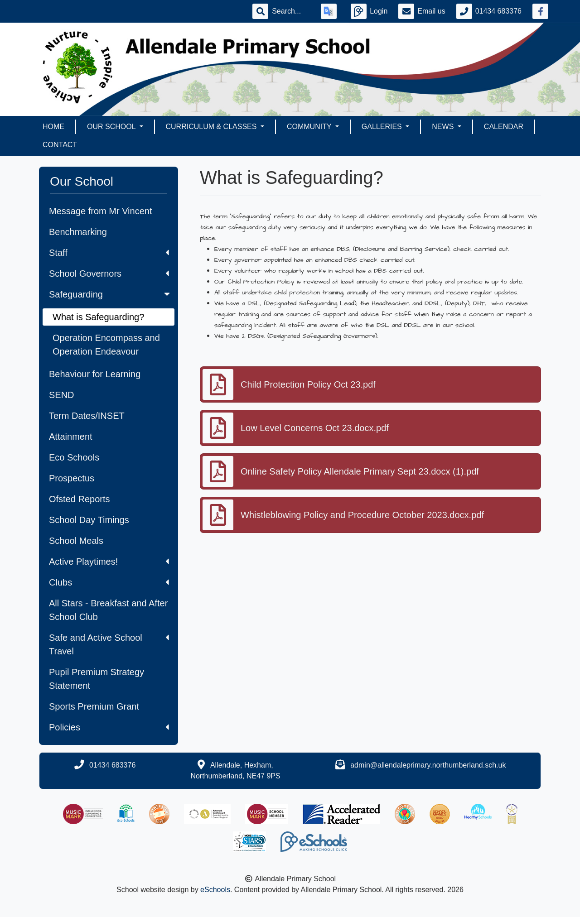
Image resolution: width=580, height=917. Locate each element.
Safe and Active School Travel (109, 644)
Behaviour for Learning (94, 374)
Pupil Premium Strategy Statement (96, 679)
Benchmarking (78, 232)
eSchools (215, 889)
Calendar (503, 126)
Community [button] (310, 126)
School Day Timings (89, 520)
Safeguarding (110, 294)
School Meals (76, 541)
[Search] (291, 11)
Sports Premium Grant (94, 706)
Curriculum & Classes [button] (212, 126)
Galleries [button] (383, 126)
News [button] (443, 126)
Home (53, 126)
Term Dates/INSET (87, 416)
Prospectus (71, 478)
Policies (109, 727)
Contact (60, 145)
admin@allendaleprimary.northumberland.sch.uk (428, 765)
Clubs (109, 582)
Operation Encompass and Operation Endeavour (106, 344)
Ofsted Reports (79, 499)
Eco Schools (74, 457)
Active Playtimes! (109, 562)
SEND (61, 395)
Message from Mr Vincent (100, 211)
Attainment (70, 437)
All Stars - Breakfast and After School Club (108, 610)
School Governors (109, 273)
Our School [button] (112, 126)
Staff (109, 253)
